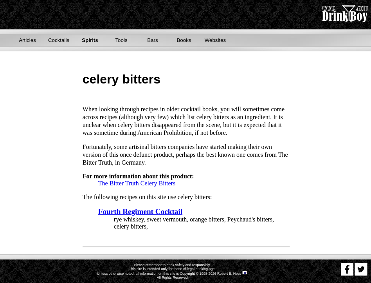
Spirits (90, 40)
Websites (215, 40)
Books (183, 40)
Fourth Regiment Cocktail (140, 211)
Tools (121, 40)
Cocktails (58, 40)
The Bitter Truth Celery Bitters (136, 183)
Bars (152, 40)
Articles (27, 40)
